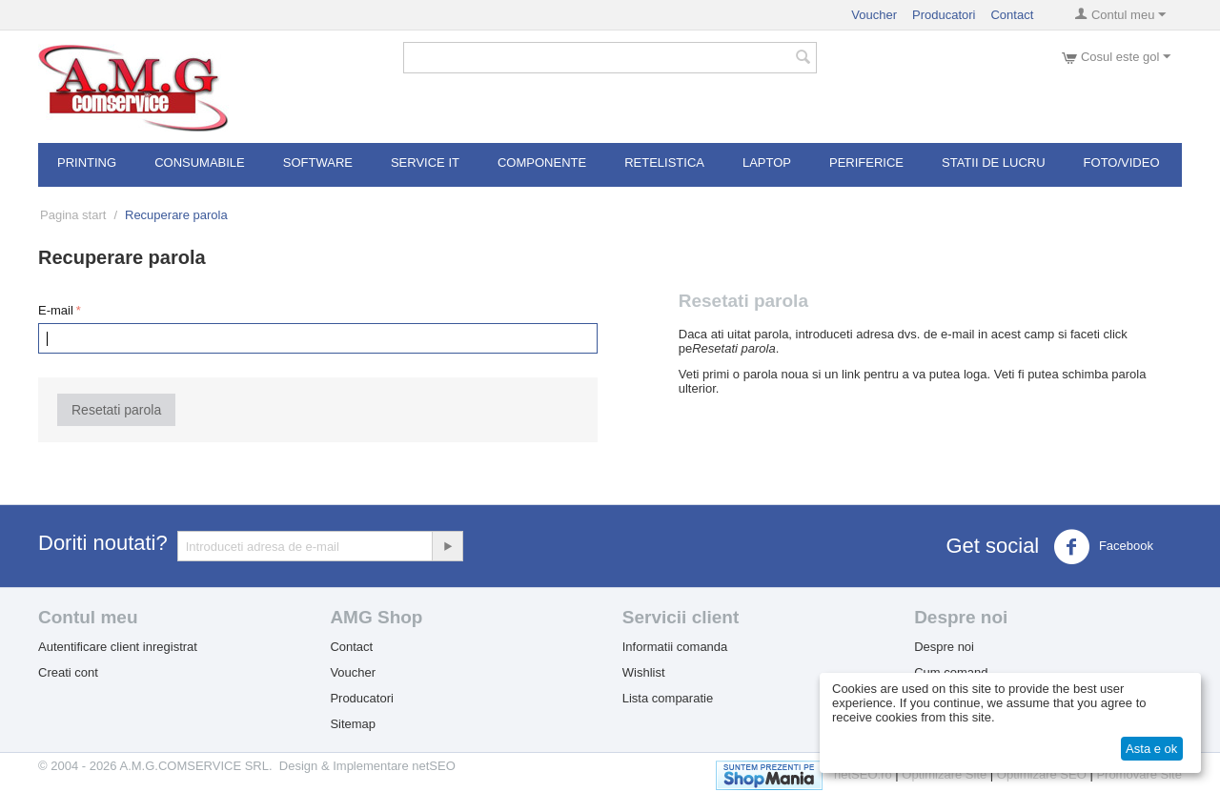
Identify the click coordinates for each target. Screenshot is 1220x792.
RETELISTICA (664, 162)
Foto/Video (1122, 162)
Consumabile (199, 162)
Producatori (943, 15)
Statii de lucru (994, 162)
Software (318, 162)
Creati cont (68, 672)
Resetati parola (116, 409)
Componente (542, 162)
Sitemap (353, 724)
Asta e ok (1151, 748)
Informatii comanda (675, 647)
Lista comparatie (667, 698)
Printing (86, 162)
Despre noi (944, 647)
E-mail (55, 310)
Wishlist (643, 672)
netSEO (434, 766)
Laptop (766, 162)
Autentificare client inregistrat (117, 647)
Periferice (866, 162)
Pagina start (73, 215)
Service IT (425, 162)
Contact (1011, 15)
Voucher (874, 15)
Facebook (1103, 547)
